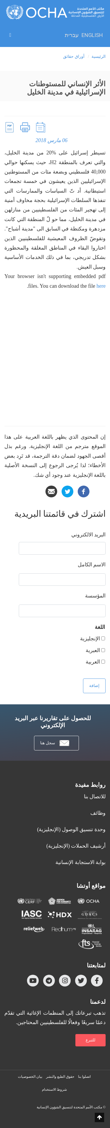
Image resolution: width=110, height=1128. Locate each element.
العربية (93, 662)
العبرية (93, 650)
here (101, 286)
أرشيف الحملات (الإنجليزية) (76, 846)
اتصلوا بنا (84, 1077)
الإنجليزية (90, 639)
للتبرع (90, 1040)
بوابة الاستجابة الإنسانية (80, 862)
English (92, 35)
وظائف (98, 813)
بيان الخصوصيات (30, 1077)
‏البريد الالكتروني (88, 535)
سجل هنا (55, 743)
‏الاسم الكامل (92, 565)
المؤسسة (95, 596)
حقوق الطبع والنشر (60, 1077)
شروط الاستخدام (54, 1089)
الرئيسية (99, 56)
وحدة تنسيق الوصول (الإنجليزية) (71, 829)
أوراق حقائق (73, 56)
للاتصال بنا (95, 796)
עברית (72, 35)
